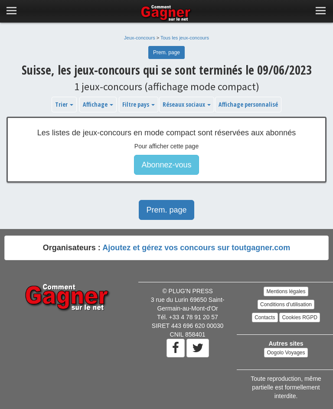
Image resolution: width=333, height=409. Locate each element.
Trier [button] (64, 104)
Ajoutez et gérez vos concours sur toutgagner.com (196, 247)
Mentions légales (285, 291)
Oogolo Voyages (286, 353)
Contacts (265, 317)
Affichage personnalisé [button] (248, 104)
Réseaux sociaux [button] (187, 104)
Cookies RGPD (299, 317)
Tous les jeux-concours (184, 37)
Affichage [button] (98, 104)
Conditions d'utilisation (286, 304)
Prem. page (166, 52)
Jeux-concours (139, 37)
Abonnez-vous (166, 164)
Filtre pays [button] (138, 104)
